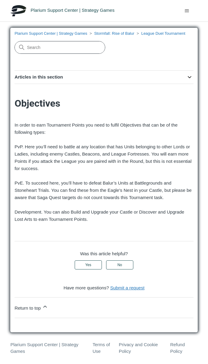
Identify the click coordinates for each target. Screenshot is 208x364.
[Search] (60, 47)
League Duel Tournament (163, 33)
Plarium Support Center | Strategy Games (51, 33)
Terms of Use (101, 348)
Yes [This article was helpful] (88, 265)
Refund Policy (177, 348)
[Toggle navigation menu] (187, 11)
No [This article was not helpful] (119, 265)
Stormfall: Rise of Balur (114, 33)
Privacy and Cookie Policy (138, 348)
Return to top (31, 307)
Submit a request (127, 287)
